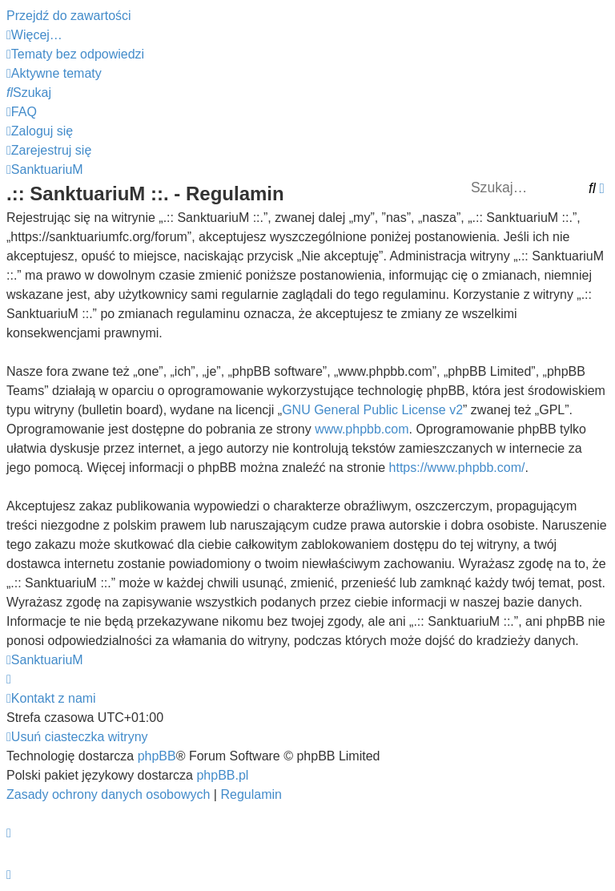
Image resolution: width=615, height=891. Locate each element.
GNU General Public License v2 (372, 410)
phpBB (157, 756)
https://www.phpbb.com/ (457, 467)
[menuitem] (75, 54)
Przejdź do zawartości (68, 15)
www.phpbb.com (361, 429)
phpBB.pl (222, 775)
